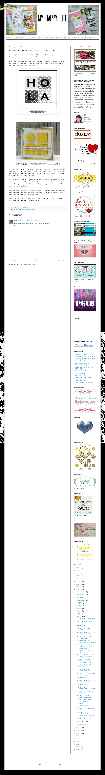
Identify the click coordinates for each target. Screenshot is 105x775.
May (79, 611)
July (79, 605)
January (80, 724)
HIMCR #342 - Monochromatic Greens (86, 688)
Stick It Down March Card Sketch (84, 700)
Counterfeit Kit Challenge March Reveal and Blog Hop (85, 714)
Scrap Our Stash (81, 361)
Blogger (62, 765)
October (80, 597)
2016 (78, 730)
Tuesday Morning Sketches (85, 359)
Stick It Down (51, 61)
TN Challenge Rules (63, 37)
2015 (78, 733)
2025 (78, 570)
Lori (88, 115)
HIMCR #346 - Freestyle (86, 619)
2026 (78, 568)
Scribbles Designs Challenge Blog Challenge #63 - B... (86, 661)
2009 (78, 749)
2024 (78, 573)
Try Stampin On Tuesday (84, 382)
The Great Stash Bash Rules (83, 37)
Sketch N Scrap (81, 354)
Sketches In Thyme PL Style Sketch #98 (85, 655)
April (79, 614)
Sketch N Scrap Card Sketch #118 (84, 637)
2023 (78, 576)
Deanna (16, 220)
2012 (78, 741)
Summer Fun (81, 625)
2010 (78, 747)
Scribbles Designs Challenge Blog (82, 364)
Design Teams (19, 37)
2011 (78, 744)
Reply (16, 226)
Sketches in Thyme (82, 371)
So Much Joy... (82, 678)
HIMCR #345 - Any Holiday (83, 629)
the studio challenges (83, 378)
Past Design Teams (34, 37)
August (80, 603)
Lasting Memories (81, 373)
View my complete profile (87, 119)
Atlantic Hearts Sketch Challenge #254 (86, 681)
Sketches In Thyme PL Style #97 (85, 692)
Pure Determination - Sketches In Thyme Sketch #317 (85, 646)
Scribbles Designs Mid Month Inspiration (85, 696)
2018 (78, 589)
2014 (78, 736)
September (81, 600)
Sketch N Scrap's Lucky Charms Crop (86, 674)
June (79, 608)
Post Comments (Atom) (28, 264)
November (81, 595)
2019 (78, 587)
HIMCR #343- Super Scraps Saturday (84, 670)
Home (9, 37)
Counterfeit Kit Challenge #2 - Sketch (86, 641)
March (79, 616)
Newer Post (13, 261)
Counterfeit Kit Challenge (85, 356)
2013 (78, 739)
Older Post (62, 261)
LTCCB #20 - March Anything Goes (84, 704)
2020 (78, 584)
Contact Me (49, 37)
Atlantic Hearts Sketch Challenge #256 (86, 633)
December (81, 592)
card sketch (20, 209)
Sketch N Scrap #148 (84, 718)
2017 (78, 728)
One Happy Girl (82, 684)
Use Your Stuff (81, 375)
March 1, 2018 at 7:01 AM (29, 220)
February (81, 721)
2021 (78, 581)
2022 (78, 579)
